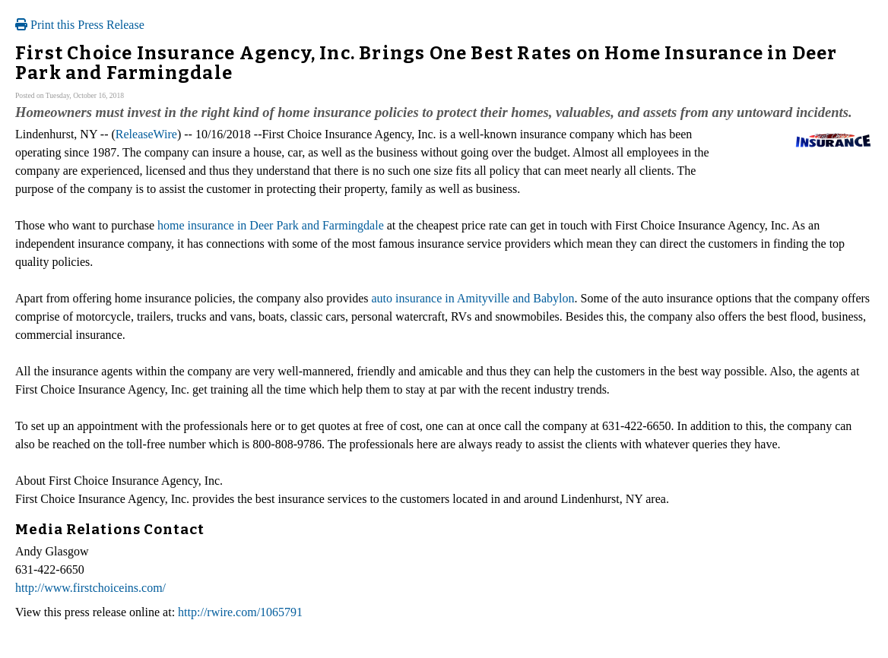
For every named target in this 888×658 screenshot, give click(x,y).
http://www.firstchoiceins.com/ (90, 587)
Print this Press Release (79, 24)
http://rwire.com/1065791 (240, 612)
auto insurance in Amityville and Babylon (472, 298)
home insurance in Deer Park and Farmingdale (270, 225)
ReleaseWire (146, 134)
